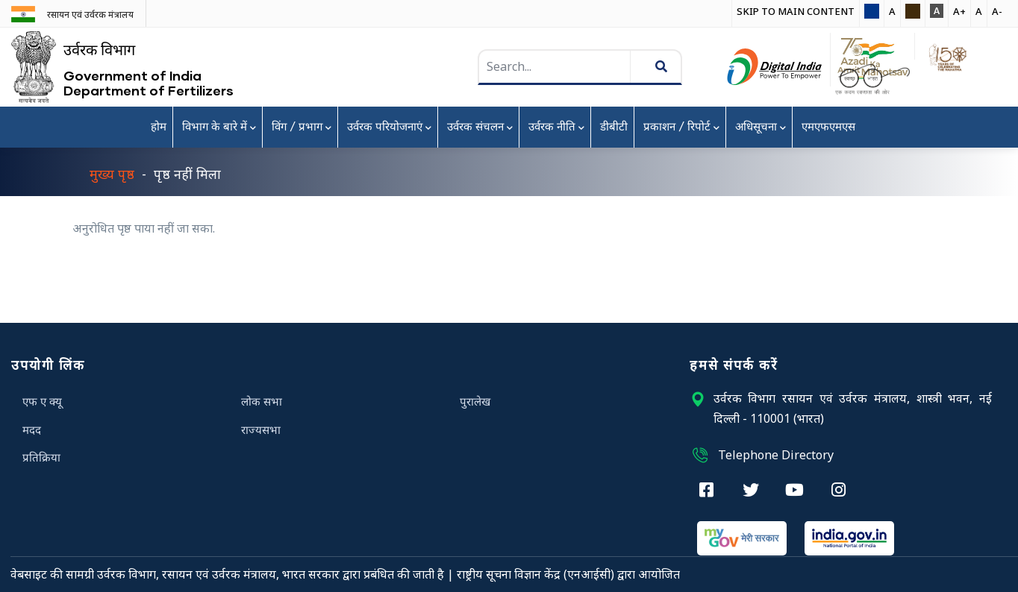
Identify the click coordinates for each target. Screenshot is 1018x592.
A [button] (892, 11)
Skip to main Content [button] (796, 11)
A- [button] (997, 11)
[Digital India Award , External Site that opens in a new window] (774, 66)
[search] (598, 67)
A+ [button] (959, 11)
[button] (872, 12)
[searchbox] (556, 66)
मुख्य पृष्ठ (112, 174)
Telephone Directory (762, 455)
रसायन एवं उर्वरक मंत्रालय (90, 14)
